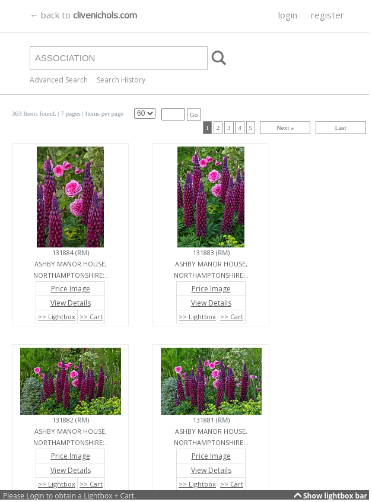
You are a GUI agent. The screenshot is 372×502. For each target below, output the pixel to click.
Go (194, 114)
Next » (285, 127)
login (287, 15)
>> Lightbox (56, 316)
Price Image (70, 289)
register (327, 15)
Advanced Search (59, 80)
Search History (121, 80)
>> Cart (91, 316)
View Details (70, 303)
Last (340, 127)
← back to (83, 15)
